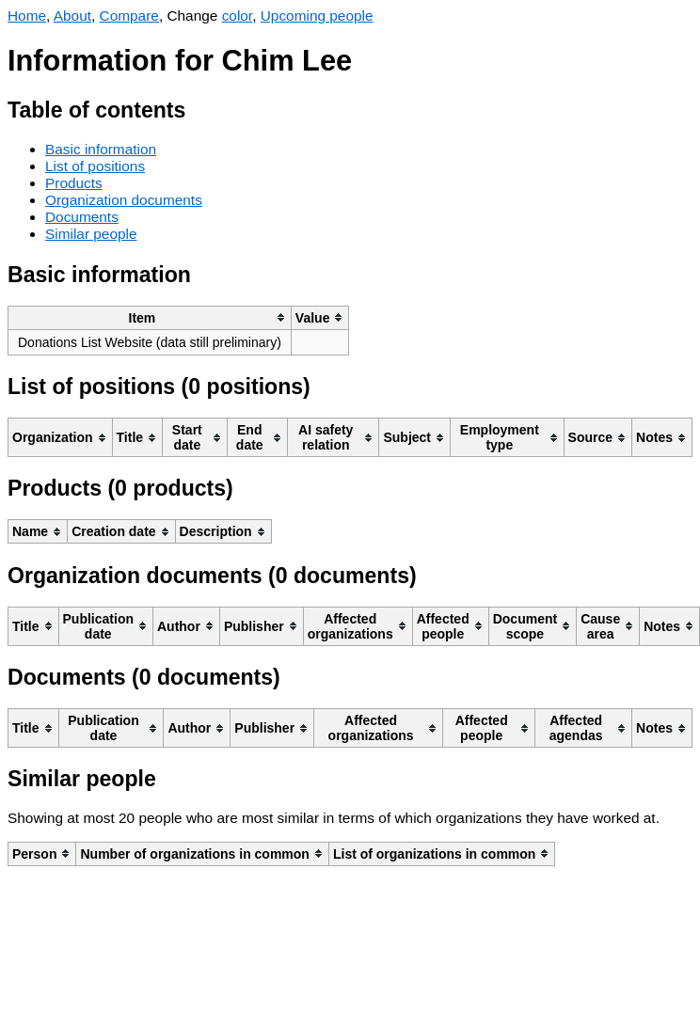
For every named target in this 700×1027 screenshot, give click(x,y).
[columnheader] (150, 317)
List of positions (95, 166)
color (237, 16)
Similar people (91, 234)
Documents (82, 217)
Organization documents (123, 200)
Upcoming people (317, 16)
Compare (129, 16)
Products (74, 183)
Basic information (100, 149)
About (72, 16)
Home (27, 16)
